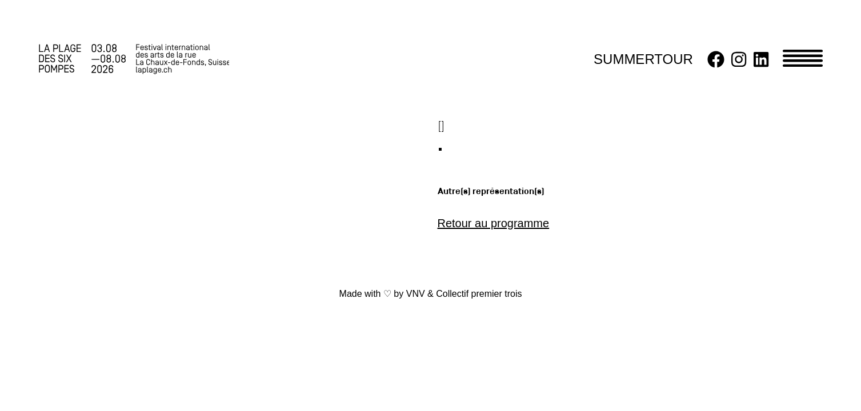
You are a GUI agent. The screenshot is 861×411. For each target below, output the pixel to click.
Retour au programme (494, 223)
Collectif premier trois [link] (479, 294)
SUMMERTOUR (643, 59)
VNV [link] (415, 294)
